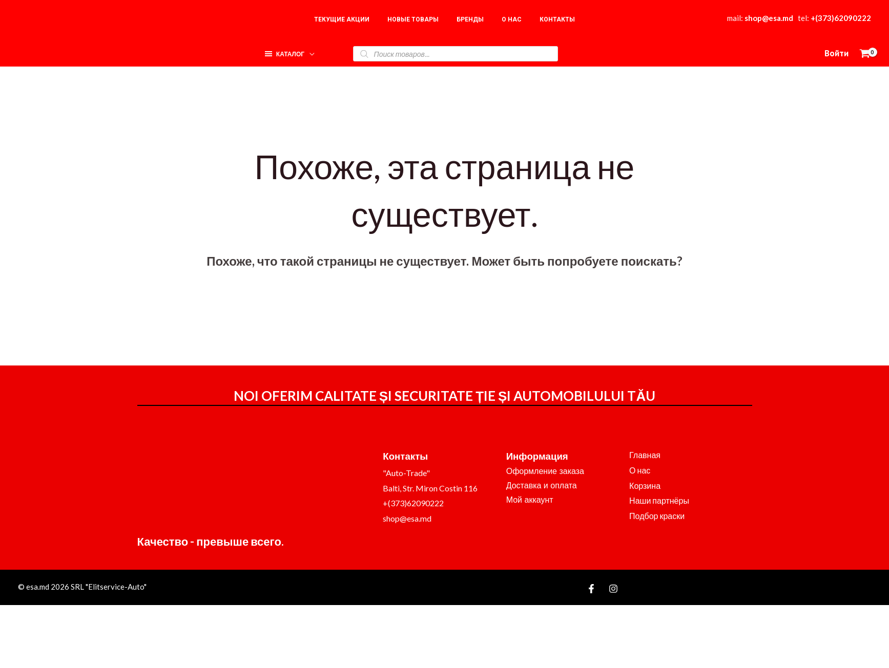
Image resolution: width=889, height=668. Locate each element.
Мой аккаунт (529, 499)
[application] (309, 51)
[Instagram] (613, 588)
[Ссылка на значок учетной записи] (836, 54)
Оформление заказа (545, 471)
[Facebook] (591, 588)
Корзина (644, 485)
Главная (644, 455)
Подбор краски (657, 516)
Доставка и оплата (541, 485)
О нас (639, 470)
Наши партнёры (659, 500)
